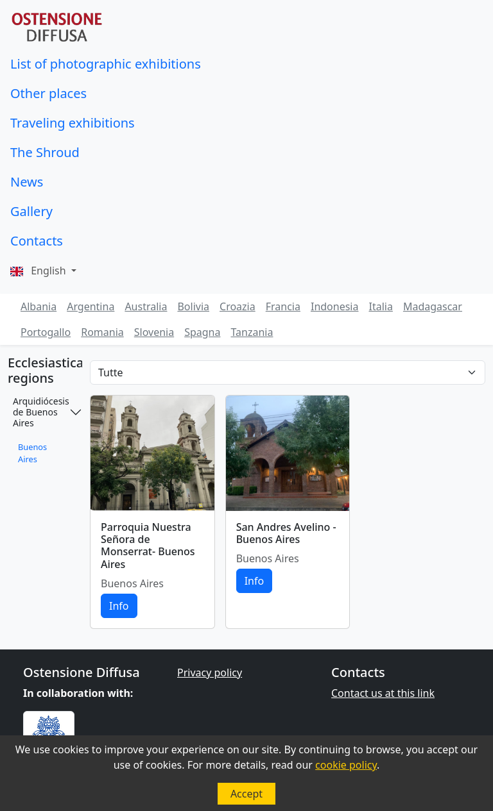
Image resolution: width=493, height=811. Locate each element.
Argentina (90, 306)
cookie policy (346, 765)
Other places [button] (48, 93)
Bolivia (193, 306)
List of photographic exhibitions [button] (105, 63)
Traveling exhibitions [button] (72, 122)
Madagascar (432, 306)
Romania (102, 332)
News (26, 181)
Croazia (237, 306)
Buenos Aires (32, 453)
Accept (246, 794)
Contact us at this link (383, 693)
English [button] (39, 270)
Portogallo (46, 332)
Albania (38, 306)
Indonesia (335, 306)
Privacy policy (209, 672)
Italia (380, 306)
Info (119, 606)
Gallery (31, 211)
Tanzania (251, 332)
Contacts (36, 240)
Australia (146, 306)
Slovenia (154, 332)
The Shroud (45, 152)
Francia (283, 306)
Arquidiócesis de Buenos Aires (41, 412)
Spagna (202, 332)
